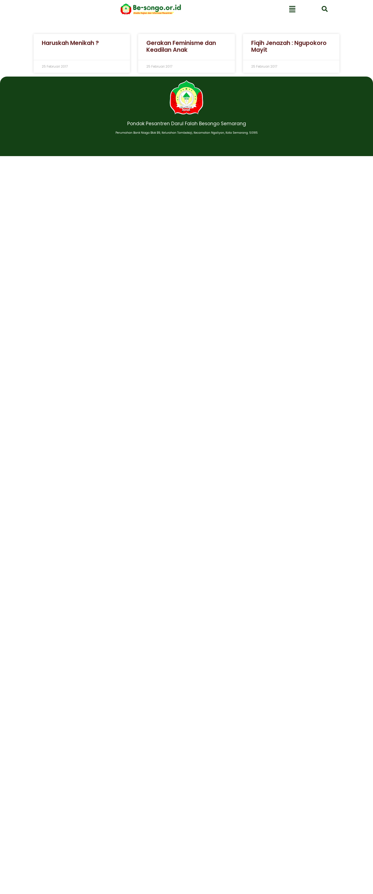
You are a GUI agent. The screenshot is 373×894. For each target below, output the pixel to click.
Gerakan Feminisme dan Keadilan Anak (181, 50)
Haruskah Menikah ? (70, 47)
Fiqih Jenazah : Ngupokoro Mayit (289, 50)
